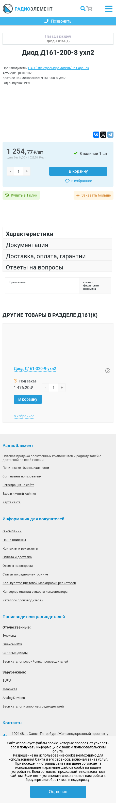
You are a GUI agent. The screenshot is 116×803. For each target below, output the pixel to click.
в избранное (81, 181)
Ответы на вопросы (18, 566)
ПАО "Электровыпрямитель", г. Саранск (58, 68)
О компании (12, 531)
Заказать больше (96, 195)
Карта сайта (12, 502)
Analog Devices (14, 698)
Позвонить (58, 21)
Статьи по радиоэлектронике (25, 574)
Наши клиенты (14, 540)
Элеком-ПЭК (12, 644)
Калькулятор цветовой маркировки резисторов (39, 583)
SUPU (7, 680)
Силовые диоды (15, 653)
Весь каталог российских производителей (35, 661)
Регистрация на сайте (18, 485)
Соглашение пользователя (22, 476)
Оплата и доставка (17, 557)
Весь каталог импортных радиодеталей (33, 706)
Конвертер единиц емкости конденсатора (35, 591)
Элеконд (9, 635)
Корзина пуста (89, 8)
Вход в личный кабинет (19, 493)
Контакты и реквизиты (20, 548)
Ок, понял (58, 792)
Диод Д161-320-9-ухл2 (35, 368)
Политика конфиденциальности (26, 468)
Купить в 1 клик (24, 195)
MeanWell (10, 689)
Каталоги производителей (23, 600)
